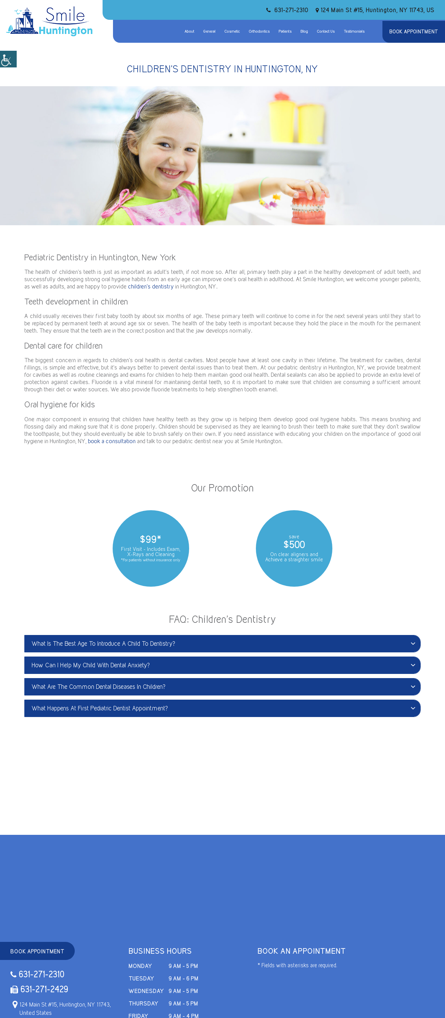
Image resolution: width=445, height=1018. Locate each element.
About (189, 31)
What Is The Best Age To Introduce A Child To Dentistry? (223, 643)
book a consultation (112, 441)
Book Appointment (413, 31)
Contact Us (326, 31)
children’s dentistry (151, 286)
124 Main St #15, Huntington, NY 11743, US (375, 10)
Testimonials (354, 31)
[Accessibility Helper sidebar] (8, 59)
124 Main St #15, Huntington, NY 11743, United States (60, 1008)
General (209, 31)
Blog (304, 31)
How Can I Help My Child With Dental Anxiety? (223, 665)
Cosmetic (232, 31)
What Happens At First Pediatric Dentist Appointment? (223, 708)
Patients (285, 31)
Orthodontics (259, 31)
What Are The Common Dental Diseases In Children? (223, 686)
